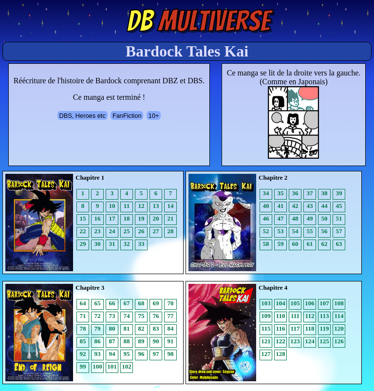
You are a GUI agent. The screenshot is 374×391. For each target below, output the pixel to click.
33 (141, 243)
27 (156, 231)
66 (112, 303)
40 (266, 205)
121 (266, 341)
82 (141, 328)
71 (83, 315)
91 (171, 341)
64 (83, 303)
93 (97, 353)
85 (83, 341)
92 (83, 353)
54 (295, 231)
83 (156, 328)
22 (83, 231)
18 (127, 218)
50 (324, 218)
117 (295, 328)
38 (324, 193)
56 (324, 231)
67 (127, 303)
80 (112, 328)
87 (112, 341)
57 (339, 231)
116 (280, 328)
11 (127, 205)
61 (310, 243)
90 (156, 341)
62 (324, 243)
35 (281, 193)
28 (171, 231)
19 (141, 218)
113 (324, 315)
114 (339, 315)
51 (339, 218)
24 (112, 231)
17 (112, 218)
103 (266, 303)
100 (97, 366)
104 (280, 303)
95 (127, 353)
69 (156, 303)
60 (295, 243)
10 (112, 205)
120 (339, 328)
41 (281, 205)
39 (339, 193)
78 (83, 328)
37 (310, 193)
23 (97, 231)
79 (97, 328)
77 (171, 315)
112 (310, 315)
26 (141, 231)
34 (266, 193)
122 (280, 341)
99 (83, 366)
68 (141, 303)
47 (281, 218)
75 (141, 315)
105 (295, 303)
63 (339, 243)
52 (266, 231)
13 (156, 205)
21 (171, 218)
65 (97, 303)
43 (310, 205)
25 (127, 231)
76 (156, 315)
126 (339, 341)
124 (310, 341)
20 (156, 218)
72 (97, 315)
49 (310, 218)
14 (171, 205)
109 (266, 315)
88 (127, 341)
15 (83, 218)
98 (171, 353)
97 (156, 353)
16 (97, 218)
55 (310, 231)
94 (112, 353)
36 (295, 193)
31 (112, 243)
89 (141, 341)
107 (324, 303)
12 (141, 205)
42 (295, 205)
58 (266, 243)
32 (127, 243)
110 (280, 315)
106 (310, 303)
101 (112, 366)
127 (266, 353)
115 (266, 328)
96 (141, 353)
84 (171, 328)
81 (127, 328)
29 (83, 243)
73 (112, 315)
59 (281, 243)
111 (295, 315)
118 (310, 328)
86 (97, 341)
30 (97, 243)
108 (339, 303)
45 (339, 205)
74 (127, 315)
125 (324, 341)
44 (324, 205)
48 (295, 218)
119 (324, 328)
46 (266, 218)
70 (171, 303)
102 (126, 366)
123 (295, 341)
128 (280, 353)
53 (281, 231)
